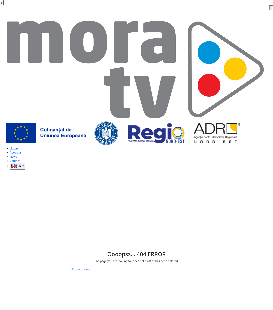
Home (14, 148)
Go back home (80, 269)
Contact (15, 161)
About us (15, 152)
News (13, 157)
